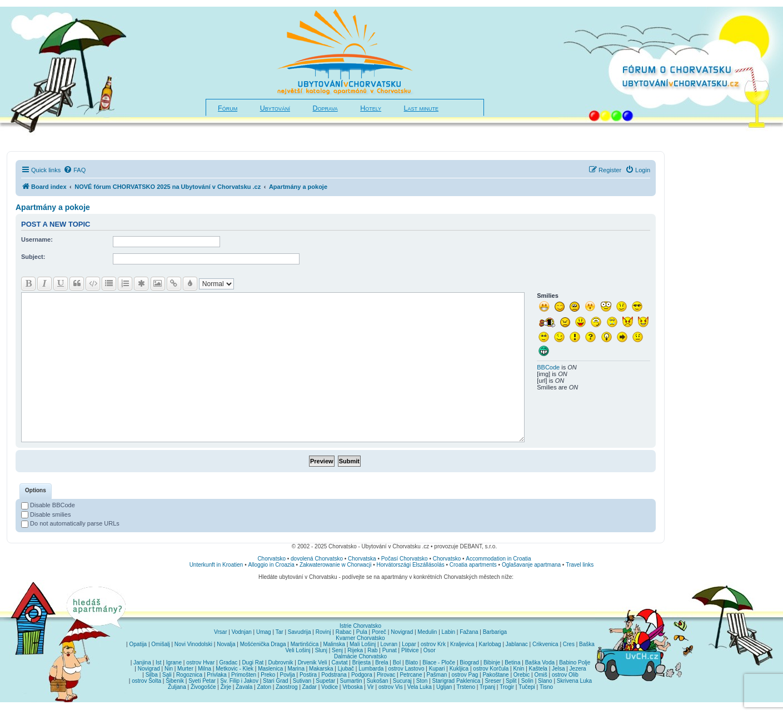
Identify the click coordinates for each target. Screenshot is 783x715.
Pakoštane (495, 675)
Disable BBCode (48, 505)
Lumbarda (370, 669)
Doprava (325, 108)
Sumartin (351, 681)
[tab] (35, 491)
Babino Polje (574, 662)
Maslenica (270, 669)
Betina (512, 662)
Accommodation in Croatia (498, 559)
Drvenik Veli (312, 662)
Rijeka (355, 650)
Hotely (370, 108)
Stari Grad (275, 681)
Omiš (540, 675)
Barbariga (495, 632)
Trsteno (465, 687)
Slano (545, 681)
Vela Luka (419, 687)
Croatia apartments (473, 565)
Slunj (321, 650)
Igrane (174, 662)
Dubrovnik (280, 662)
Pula (361, 632)
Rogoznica (189, 675)
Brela (381, 662)
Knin (518, 669)
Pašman (437, 675)
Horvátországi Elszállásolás (410, 565)
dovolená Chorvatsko (317, 559)
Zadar (309, 687)
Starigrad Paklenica (456, 681)
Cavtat (340, 662)
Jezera (578, 669)
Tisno (546, 687)
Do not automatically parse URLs (70, 523)
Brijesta (361, 662)
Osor (429, 650)
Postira (308, 675)
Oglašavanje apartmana (531, 565)
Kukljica (459, 669)
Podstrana (334, 675)
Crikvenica (545, 644)
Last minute (421, 108)
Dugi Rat (252, 662)
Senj (337, 650)
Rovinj (323, 632)
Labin (448, 632)
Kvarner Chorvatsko (360, 638)
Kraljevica (462, 644)
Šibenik (175, 681)
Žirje (226, 687)
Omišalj (160, 644)
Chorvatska (362, 559)
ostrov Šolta (146, 681)
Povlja (287, 675)
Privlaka (217, 675)
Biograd (469, 662)
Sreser (493, 681)
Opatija (138, 644)
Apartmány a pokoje (53, 207)
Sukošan (377, 681)
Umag (263, 632)
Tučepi (526, 687)
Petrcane (411, 675)
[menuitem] (74, 170)
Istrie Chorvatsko (360, 626)
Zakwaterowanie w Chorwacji (336, 565)
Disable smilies (46, 514)
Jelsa (558, 669)
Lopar (409, 644)
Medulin (427, 632)
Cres (569, 644)
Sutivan (302, 681)
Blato (411, 662)
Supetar (325, 681)
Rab (372, 650)
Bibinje (491, 662)
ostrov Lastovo (406, 669)
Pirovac (386, 675)
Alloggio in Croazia (271, 565)
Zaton (264, 687)
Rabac (344, 632)
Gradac (228, 662)
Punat (389, 650)
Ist (159, 662)
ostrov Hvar (200, 662)
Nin (168, 669)
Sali (167, 675)
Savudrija (299, 632)
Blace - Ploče (438, 662)
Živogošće (203, 687)
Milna (204, 669)
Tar (279, 632)
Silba (152, 675)
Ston (422, 681)
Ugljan (444, 687)
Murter (185, 669)
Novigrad (402, 632)
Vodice (329, 687)
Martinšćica (305, 644)
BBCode (548, 367)
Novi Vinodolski (193, 644)
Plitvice (410, 650)
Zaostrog (286, 687)
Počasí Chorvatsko (404, 559)
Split (511, 681)
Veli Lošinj (297, 650)
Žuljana (177, 687)
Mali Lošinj (363, 644)
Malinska (334, 644)
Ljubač (346, 669)
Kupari (437, 669)
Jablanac (517, 644)
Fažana (469, 632)
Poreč (379, 632)
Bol (397, 662)
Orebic (521, 675)
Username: (37, 239)
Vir (370, 687)
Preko (268, 675)
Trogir (507, 687)
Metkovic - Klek (234, 669)
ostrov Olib (565, 675)
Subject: (33, 256)
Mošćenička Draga (263, 644)
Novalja (226, 644)
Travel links (580, 565)
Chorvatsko (271, 559)
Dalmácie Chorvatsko (360, 656)
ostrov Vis (390, 687)
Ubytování (275, 108)
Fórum (227, 108)
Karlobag (490, 644)
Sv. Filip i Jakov (239, 681)
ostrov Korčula (490, 669)
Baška (587, 644)
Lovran (388, 644)
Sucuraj (402, 681)
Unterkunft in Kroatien (216, 565)
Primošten (243, 675)
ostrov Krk (433, 644)
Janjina (142, 662)
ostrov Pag (464, 675)
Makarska (321, 669)
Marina (296, 669)
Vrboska (352, 687)
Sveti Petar (202, 681)
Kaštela (538, 669)
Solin (527, 681)
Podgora (361, 675)
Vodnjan (242, 632)
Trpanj (487, 687)
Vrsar (220, 632)
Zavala (244, 687)
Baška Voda (540, 662)
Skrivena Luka (574, 681)
